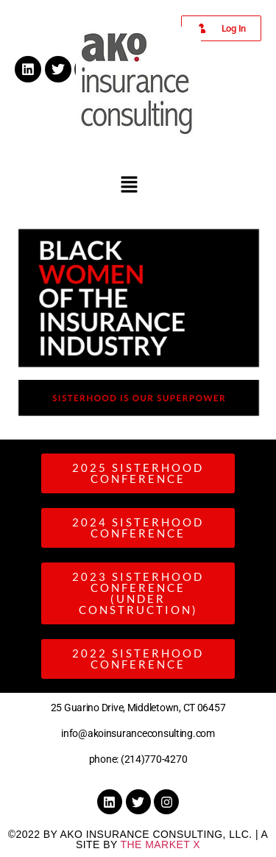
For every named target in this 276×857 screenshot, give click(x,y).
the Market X (160, 844)
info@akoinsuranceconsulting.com (138, 733)
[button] (129, 185)
